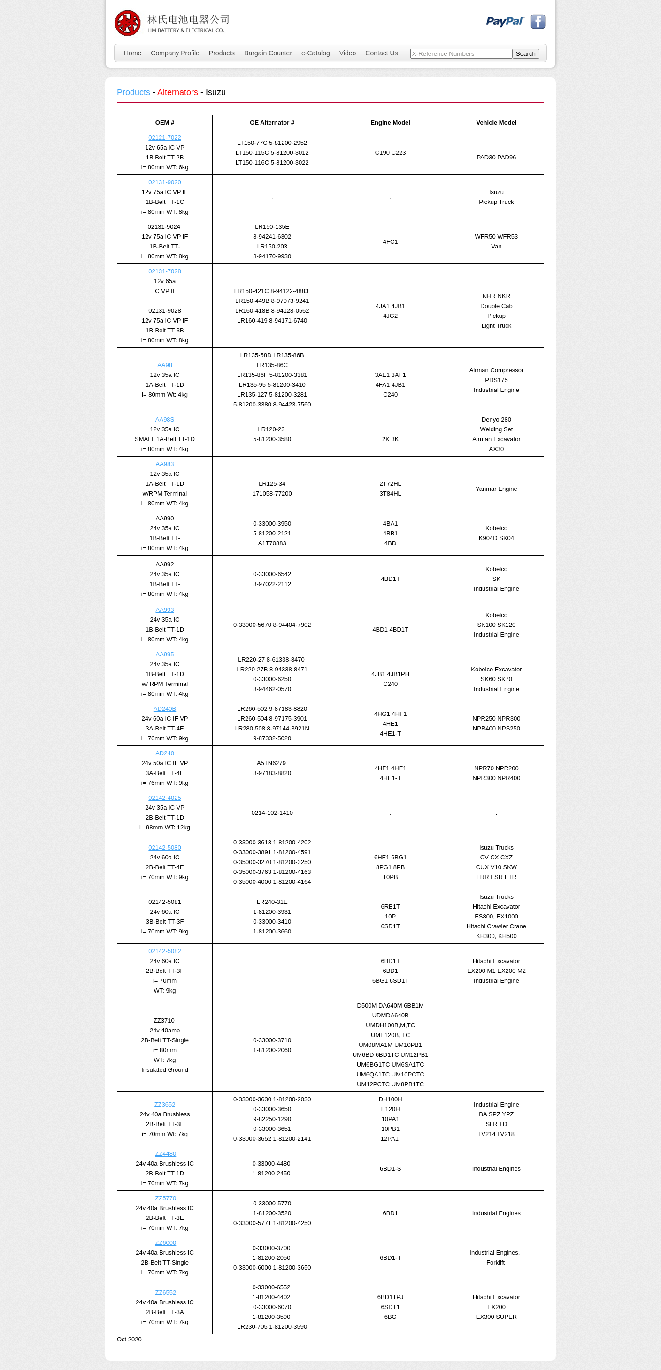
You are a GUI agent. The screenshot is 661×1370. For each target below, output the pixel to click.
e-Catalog (315, 53)
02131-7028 (164, 271)
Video (347, 53)
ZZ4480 (165, 1153)
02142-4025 (164, 797)
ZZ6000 (165, 1242)
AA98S (164, 419)
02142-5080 (164, 847)
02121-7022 (164, 137)
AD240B (165, 708)
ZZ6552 (165, 1292)
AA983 (165, 463)
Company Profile (175, 53)
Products (222, 53)
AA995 (165, 654)
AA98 (164, 365)
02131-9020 (164, 182)
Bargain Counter (268, 53)
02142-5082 (164, 951)
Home (132, 53)
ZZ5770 (165, 1198)
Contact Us (381, 53)
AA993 (165, 609)
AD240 (164, 753)
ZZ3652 (165, 1104)
